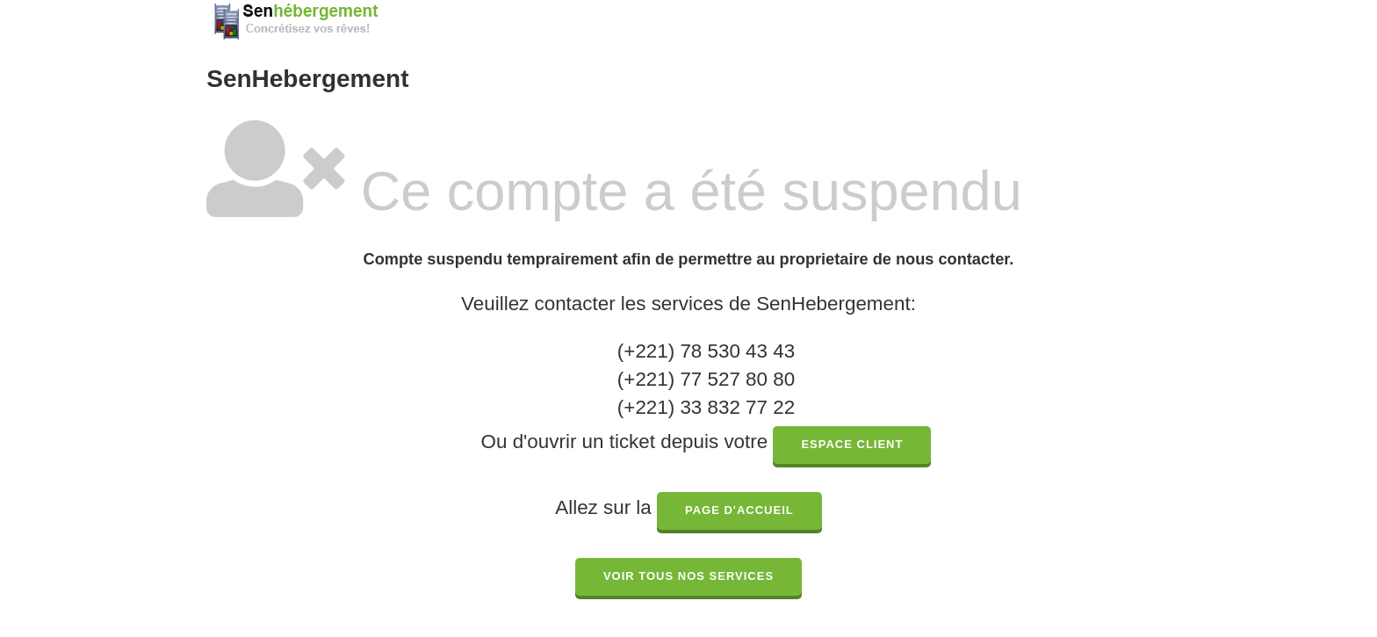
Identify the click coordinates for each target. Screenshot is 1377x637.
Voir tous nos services (688, 576)
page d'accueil (739, 510)
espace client (852, 444)
